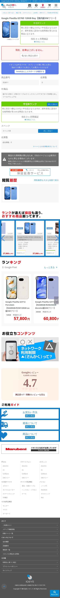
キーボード (6, 514)
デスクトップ (45, 494)
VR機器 (5, 497)
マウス (5, 510)
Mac (42, 497)
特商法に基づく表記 (9, 562)
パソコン (42, 482)
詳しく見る (52, 104)
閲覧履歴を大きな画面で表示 (46, 180)
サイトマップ (7, 570)
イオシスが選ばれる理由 (11, 554)
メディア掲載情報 (9, 529)
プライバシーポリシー (10, 566)
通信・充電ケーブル (28, 486)
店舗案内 (6, 546)
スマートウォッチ (9, 494)
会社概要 (6, 542)
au (3, 470)
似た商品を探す (30, 55)
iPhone (3, 462)
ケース (24, 494)
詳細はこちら (39, 42)
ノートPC (44, 486)
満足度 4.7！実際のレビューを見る (30, 394)
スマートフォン (25, 462)
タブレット (43, 462)
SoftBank (6, 474)
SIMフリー (6, 478)
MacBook (44, 490)
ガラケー (6, 486)
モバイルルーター (9, 490)
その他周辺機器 (6, 502)
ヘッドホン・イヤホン (29, 490)
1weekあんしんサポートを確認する (30, 71)
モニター (6, 506)
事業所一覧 (6, 550)
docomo (5, 466)
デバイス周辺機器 (26, 482)
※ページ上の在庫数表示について (45, 146)
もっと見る (49, 267)
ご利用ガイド (7, 525)
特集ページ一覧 (8, 533)
